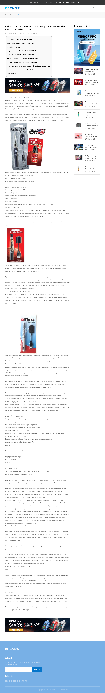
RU (18, 15)
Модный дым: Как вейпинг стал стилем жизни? (91, 126)
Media (13, 15)
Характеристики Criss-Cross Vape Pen (21, 51)
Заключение (11, 74)
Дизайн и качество (14, 47)
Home (7, 15)
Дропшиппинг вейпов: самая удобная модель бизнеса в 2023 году (91, 82)
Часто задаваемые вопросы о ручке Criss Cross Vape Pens (29, 66)
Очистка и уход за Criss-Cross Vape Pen (22, 58)
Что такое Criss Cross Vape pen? (20, 39)
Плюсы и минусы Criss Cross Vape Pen (22, 62)
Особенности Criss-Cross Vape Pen (20, 43)
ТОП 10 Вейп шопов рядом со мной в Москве (91, 71)
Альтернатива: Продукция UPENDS (20, 70)
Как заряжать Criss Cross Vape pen (20, 55)
